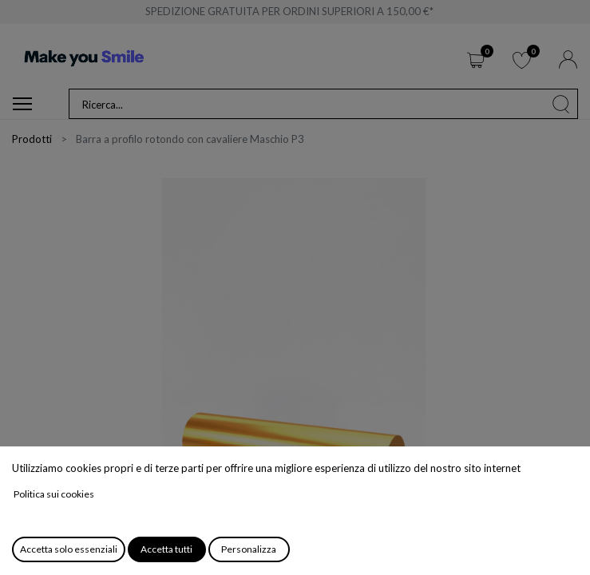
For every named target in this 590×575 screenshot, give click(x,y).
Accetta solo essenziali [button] (68, 549)
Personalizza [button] (248, 549)
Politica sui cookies (54, 494)
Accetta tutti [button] (166, 549)
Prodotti (32, 139)
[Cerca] (561, 104)
